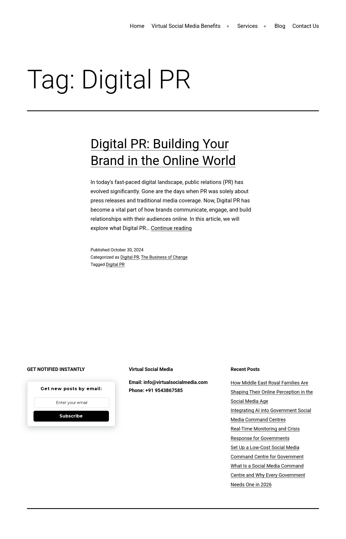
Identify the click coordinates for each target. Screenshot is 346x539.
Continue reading (171, 228)
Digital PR (129, 257)
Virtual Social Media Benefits (186, 26)
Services (247, 26)
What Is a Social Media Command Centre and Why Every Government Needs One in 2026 (268, 475)
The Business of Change (164, 257)
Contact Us (305, 26)
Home (137, 26)
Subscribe (71, 416)
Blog (280, 26)
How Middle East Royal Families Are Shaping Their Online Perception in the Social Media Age (272, 392)
